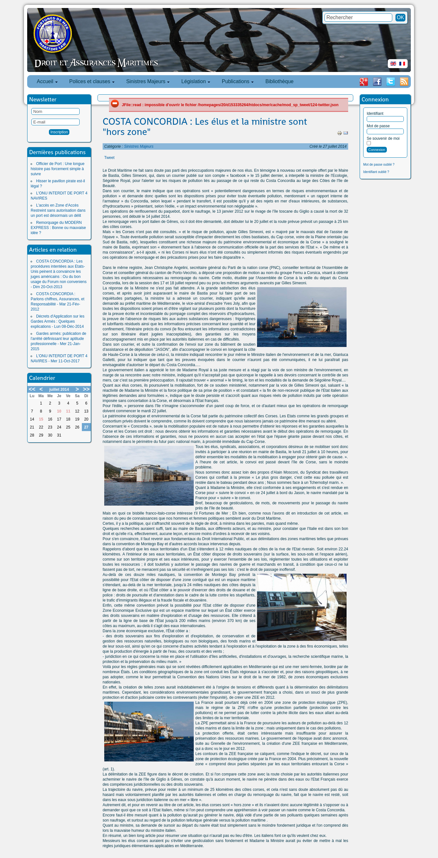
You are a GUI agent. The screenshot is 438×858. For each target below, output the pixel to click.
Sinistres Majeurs (138, 146)
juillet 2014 (59, 389)
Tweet (109, 157)
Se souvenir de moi (383, 138)
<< (32, 389)
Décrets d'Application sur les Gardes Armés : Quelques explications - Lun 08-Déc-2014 (57, 321)
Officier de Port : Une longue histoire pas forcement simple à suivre (57, 168)
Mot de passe (378, 126)
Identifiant (375, 113)
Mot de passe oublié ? (379, 164)
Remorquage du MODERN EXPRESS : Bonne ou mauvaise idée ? (58, 227)
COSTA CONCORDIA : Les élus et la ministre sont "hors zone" (205, 126)
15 (41, 419)
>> (86, 389)
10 (59, 411)
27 (86, 427)
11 (68, 411)
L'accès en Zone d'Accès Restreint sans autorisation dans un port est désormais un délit (58, 210)
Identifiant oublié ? (376, 172)
